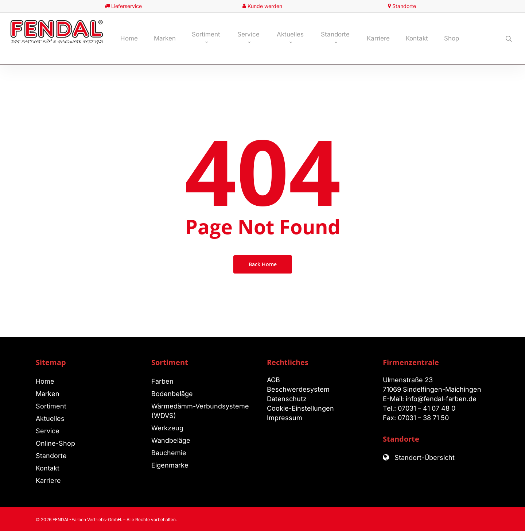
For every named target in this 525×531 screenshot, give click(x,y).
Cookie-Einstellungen (300, 408)
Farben (162, 381)
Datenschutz (287, 399)
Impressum (284, 418)
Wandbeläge (170, 440)
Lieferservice (126, 6)
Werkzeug (167, 428)
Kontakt (47, 468)
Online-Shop (55, 443)
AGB (273, 380)
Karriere (48, 480)
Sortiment (51, 406)
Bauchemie (168, 453)
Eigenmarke (169, 465)
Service (47, 431)
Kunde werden (265, 6)
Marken (47, 394)
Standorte (404, 6)
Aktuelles (50, 418)
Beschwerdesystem (298, 389)
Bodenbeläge (172, 394)
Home (45, 381)
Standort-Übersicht (424, 457)
